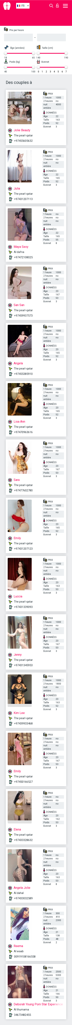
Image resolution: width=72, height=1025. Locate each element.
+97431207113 (23, 199)
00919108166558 (25, 956)
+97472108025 (23, 257)
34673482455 (22, 1015)
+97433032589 (23, 898)
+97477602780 (23, 490)
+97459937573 (23, 315)
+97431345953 (23, 665)
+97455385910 (23, 374)
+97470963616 (23, 432)
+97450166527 (23, 782)
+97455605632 (23, 141)
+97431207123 (23, 548)
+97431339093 (23, 607)
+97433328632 (23, 840)
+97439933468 (23, 723)
